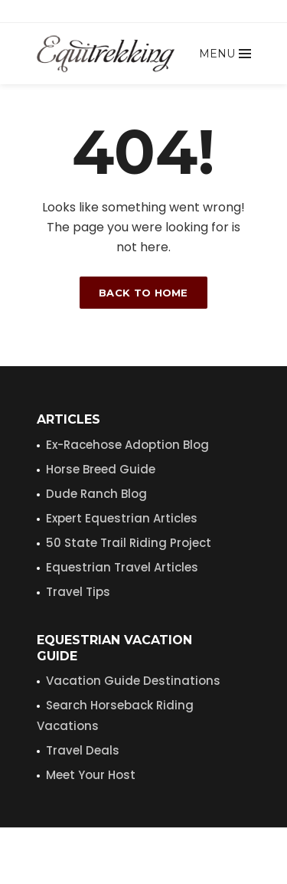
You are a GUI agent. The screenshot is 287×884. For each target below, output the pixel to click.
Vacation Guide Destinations (133, 681)
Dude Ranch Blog (96, 494)
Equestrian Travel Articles (122, 567)
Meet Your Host (90, 775)
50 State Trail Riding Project (128, 543)
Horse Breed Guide (100, 469)
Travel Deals (82, 750)
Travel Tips (78, 592)
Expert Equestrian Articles (121, 518)
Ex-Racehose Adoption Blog (127, 445)
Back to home (143, 292)
